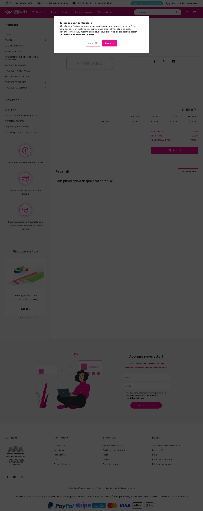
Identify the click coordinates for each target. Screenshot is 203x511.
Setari (91, 43)
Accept (108, 43)
